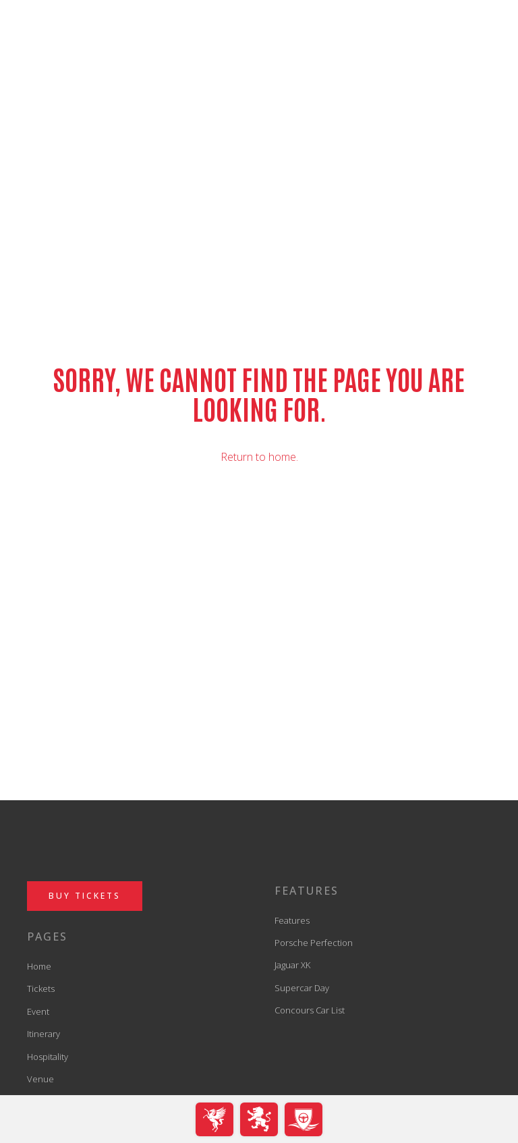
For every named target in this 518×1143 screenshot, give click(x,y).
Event (38, 1011)
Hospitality (47, 1057)
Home (39, 966)
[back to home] (259, 48)
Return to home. (259, 456)
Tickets (41, 988)
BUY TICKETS (85, 895)
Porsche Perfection (314, 943)
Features (292, 920)
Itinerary (43, 1034)
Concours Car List (310, 1010)
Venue (40, 1079)
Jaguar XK (292, 965)
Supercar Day (302, 988)
